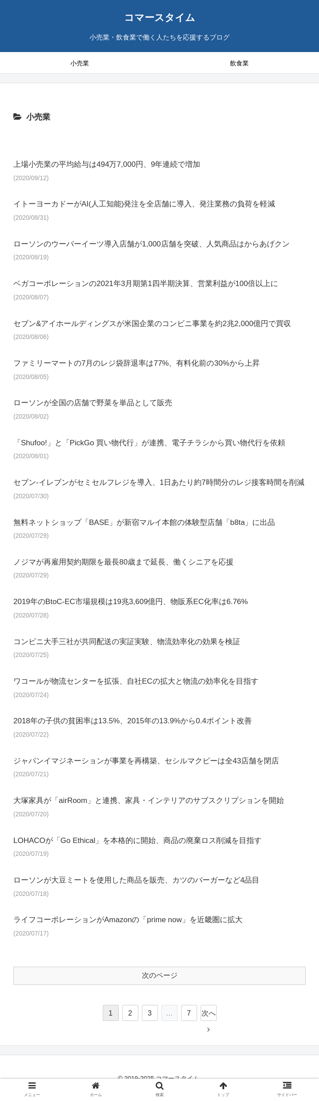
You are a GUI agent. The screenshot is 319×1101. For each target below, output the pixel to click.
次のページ (160, 975)
